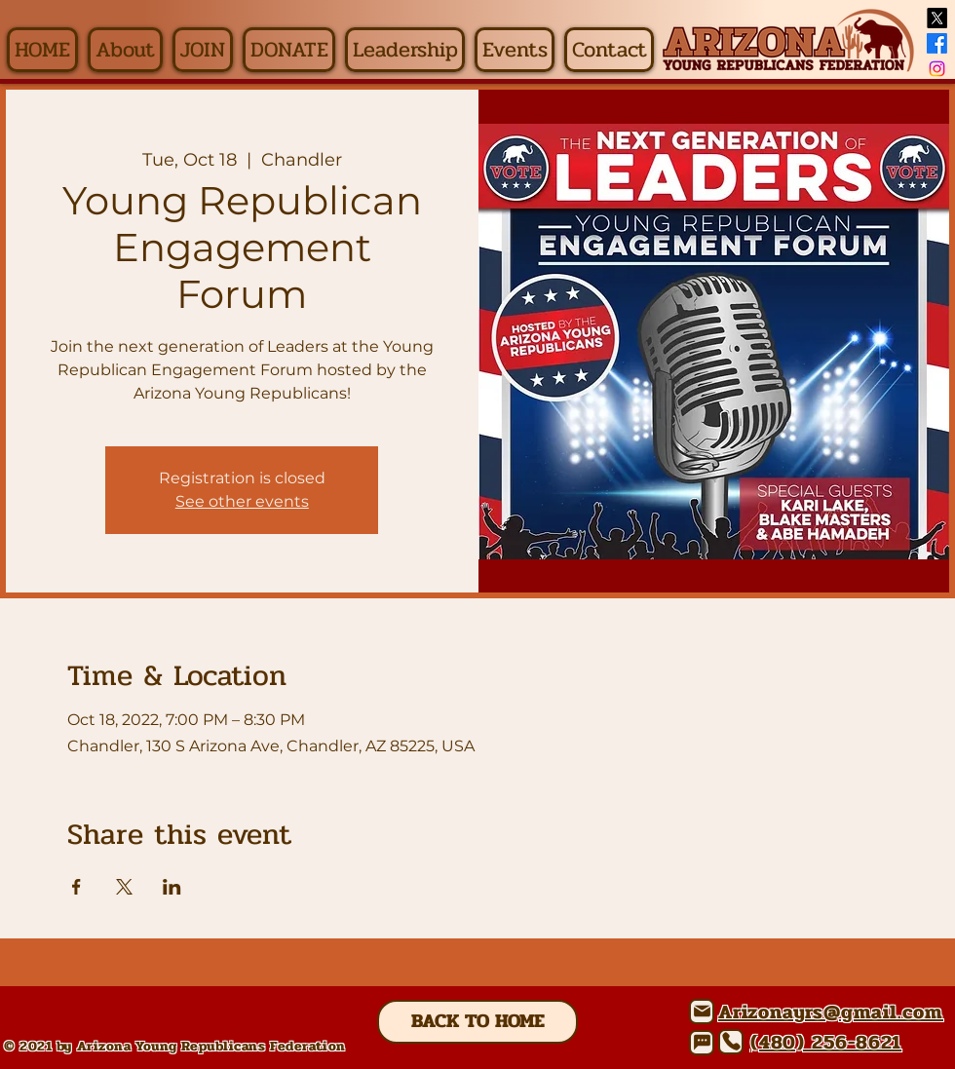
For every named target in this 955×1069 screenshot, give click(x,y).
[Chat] (701, 1042)
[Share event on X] (124, 887)
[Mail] (701, 1011)
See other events (242, 501)
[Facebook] (937, 43)
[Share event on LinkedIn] (172, 887)
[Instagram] (937, 68)
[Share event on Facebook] (76, 887)
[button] (125, 49)
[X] (937, 18)
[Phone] (731, 1041)
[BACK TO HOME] (477, 1022)
